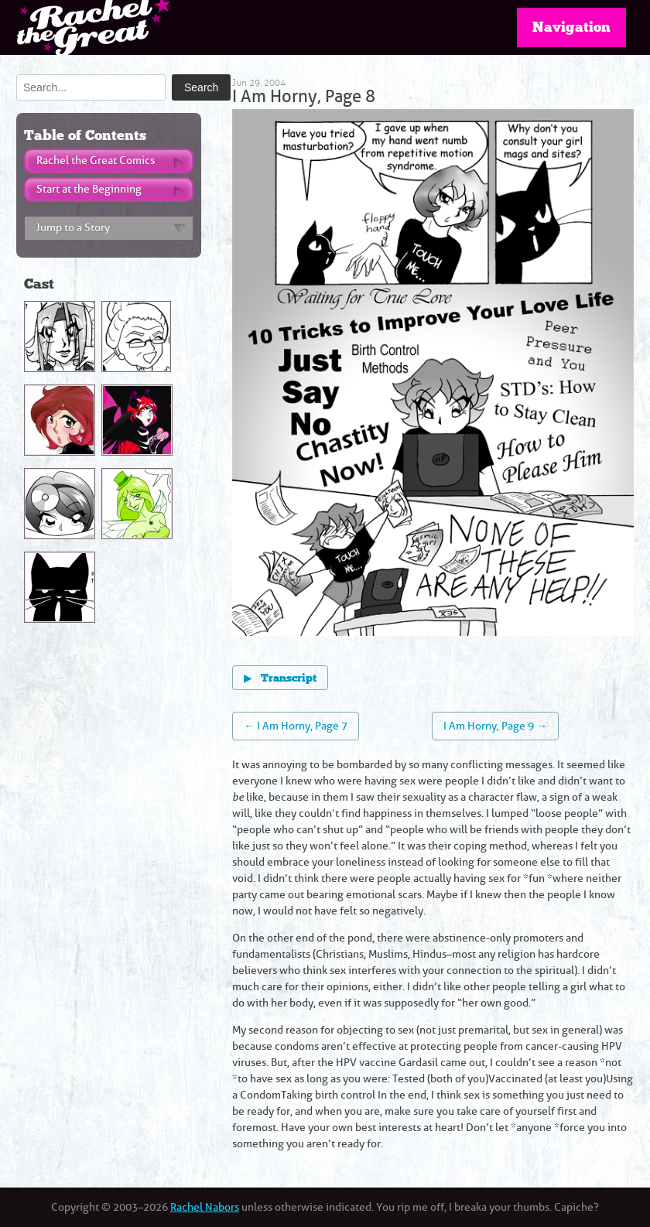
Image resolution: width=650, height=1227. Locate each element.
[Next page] (533, 375)
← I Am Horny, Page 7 (295, 726)
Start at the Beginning (89, 189)
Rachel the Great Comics (95, 160)
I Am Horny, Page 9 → (495, 726)
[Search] (91, 87)
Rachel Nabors (204, 1207)
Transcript (280, 678)
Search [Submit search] (201, 87)
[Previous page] (332, 375)
